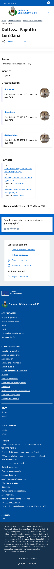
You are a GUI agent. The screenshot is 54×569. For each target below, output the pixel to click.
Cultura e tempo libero (10, 394)
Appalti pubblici (7, 366)
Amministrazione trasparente (13, 478)
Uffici (3, 325)
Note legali (6, 486)
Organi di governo (9, 317)
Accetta (27, 564)
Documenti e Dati (8, 337)
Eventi (4, 433)
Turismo (4, 374)
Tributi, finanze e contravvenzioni (15, 390)
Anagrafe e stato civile (10, 354)
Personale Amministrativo (32, 20)
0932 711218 (10, 448)
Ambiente (5, 386)
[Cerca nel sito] (47, 11)
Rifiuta (27, 559)
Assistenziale (11, 135)
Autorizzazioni (7, 358)
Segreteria (9, 112)
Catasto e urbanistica (10, 350)
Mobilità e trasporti (9, 378)
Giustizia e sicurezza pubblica (13, 382)
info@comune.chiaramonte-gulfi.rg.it (23, 452)
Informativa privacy (9, 482)
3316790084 (18, 183)
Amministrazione (14, 20)
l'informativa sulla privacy (15, 551)
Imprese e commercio (10, 398)
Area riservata (7, 494)
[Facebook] (3, 518)
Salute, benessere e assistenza (14, 370)
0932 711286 (18, 195)
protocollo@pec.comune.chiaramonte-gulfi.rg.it (25, 456)
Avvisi (4, 416)
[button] (10, 3)
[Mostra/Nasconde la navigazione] (4, 11)
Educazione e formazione (11, 362)
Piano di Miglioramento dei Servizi (15, 498)
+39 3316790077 (12, 502)
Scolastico (9, 89)
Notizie (4, 412)
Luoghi (4, 429)
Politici (4, 329)
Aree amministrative (10, 321)
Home (3, 20)
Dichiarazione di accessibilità (13, 490)
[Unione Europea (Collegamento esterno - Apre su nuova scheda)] (27, 293)
